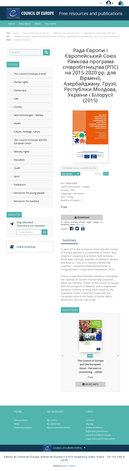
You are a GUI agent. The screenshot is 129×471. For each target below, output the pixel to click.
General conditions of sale (98, 435)
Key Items (50, 23)
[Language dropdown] (95, 3)
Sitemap (90, 423)
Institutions (20, 184)
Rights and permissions (97, 431)
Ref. (63, 183)
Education (19, 159)
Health (17, 123)
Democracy (20, 90)
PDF (106, 173)
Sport (17, 176)
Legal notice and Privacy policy (100, 438)
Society (18, 106)
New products (21, 420)
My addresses (53, 423)
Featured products (23, 427)
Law (16, 98)
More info (90, 384)
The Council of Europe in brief (30, 73)
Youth (17, 168)
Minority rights (21, 151)
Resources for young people (29, 192)
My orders (52, 420)
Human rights (21, 82)
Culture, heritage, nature (27, 131)
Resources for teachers (26, 201)
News (38, 23)
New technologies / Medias (29, 115)
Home (11, 23)
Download (81, 217)
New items (25, 23)
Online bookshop (94, 427)
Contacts (90, 420)
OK (44, 232)
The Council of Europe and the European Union (30, 141)
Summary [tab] (69, 240)
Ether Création (69, 465)
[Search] (25, 52)
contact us (79, 224)
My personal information (59, 427)
